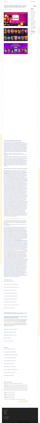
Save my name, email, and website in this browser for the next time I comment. (15, 399)
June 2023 (5, 412)
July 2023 (5, 411)
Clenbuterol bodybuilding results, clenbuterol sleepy (33, 12)
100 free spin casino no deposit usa (19, 250)
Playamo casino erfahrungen (7, 9)
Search (35, 6)
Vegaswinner (7, 223)
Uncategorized (33, 1)
